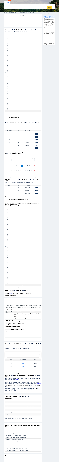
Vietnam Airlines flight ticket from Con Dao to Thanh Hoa (13, 361)
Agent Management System (33, 451)
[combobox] (5, 13)
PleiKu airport (44, 428)
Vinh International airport (45, 431)
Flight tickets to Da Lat (20, 425)
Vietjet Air (15, 17)
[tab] (7, 7)
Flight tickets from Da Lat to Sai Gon (9, 425)
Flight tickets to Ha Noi (20, 421)
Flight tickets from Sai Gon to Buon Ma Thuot (10, 431)
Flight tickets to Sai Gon (20, 419)
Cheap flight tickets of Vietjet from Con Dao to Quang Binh (31, 343)
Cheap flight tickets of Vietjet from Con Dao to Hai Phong (31, 345)
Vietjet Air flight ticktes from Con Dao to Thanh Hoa (27, 17)
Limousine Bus (43, 1)
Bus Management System (33, 450)
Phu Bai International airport (46, 432)
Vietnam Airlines (32, 419)
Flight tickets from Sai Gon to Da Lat (9, 429)
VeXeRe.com (10, 151)
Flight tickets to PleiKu (20, 428)
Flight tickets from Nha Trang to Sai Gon (9, 419)
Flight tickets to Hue (19, 432)
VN (54, 1)
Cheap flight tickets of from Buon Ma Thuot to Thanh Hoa (13, 353)
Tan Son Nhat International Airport (47, 419)
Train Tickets (31, 441)
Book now (36, 66)
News (17, 441)
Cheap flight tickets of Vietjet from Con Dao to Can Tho (12, 345)
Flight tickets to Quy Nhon (20, 429)
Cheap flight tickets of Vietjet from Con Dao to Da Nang (12, 343)
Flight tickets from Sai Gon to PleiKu (9, 432)
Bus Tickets (31, 438)
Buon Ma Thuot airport (45, 425)
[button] (23, 289)
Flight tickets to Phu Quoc (20, 431)
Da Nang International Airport (46, 422)
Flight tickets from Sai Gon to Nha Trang (9, 422)
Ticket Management (49, 1)
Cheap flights (11, 17)
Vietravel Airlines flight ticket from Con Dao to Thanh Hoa (13, 364)
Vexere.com (5, 17)
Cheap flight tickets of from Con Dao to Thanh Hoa (12, 356)
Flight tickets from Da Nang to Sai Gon (9, 428)
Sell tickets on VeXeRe (33, 448)
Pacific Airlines (32, 425)
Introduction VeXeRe (19, 438)
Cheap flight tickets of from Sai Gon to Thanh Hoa (12, 350)
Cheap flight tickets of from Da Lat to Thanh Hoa (11, 355)
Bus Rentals (31, 444)
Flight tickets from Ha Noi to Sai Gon (9, 421)
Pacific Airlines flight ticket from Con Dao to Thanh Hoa (12, 366)
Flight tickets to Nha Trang (20, 422)
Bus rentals (38, 1)
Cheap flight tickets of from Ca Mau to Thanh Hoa (30, 350)
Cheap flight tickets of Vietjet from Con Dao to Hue (30, 346)
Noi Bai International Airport (46, 421)
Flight (35, 1)
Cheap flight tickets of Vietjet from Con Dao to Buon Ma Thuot (13, 346)
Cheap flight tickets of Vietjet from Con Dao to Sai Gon (12, 340)
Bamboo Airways (32, 422)
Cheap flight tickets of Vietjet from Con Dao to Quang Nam (31, 340)
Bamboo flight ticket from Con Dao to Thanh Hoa (11, 363)
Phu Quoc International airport (46, 429)
